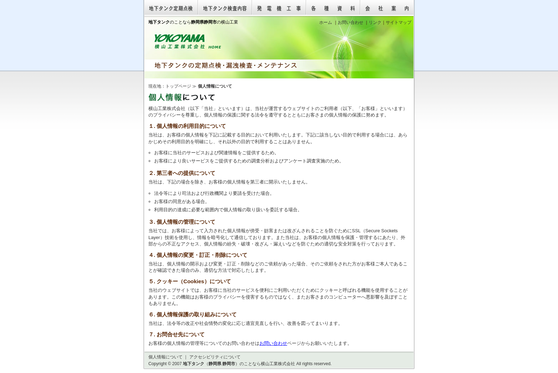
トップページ (178, 86)
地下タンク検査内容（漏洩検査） (225, 8)
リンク (375, 22)
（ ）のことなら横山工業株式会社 (239, 363)
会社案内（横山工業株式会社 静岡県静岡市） (387, 8)
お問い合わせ (273, 343)
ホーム (325, 22)
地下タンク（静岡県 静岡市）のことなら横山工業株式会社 (187, 41)
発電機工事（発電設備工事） (279, 8)
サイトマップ (398, 22)
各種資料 (333, 8)
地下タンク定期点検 (171, 8)
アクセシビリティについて (215, 356)
